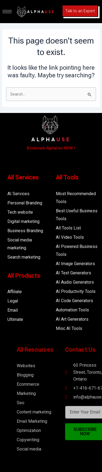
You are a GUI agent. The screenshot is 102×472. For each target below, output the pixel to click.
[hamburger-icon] (7, 11)
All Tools (73, 177)
